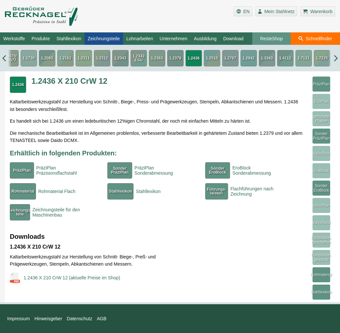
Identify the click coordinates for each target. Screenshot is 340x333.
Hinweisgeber (48, 318)
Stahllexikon (68, 38)
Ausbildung (205, 38)
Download (233, 38)
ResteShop (271, 38)
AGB (102, 318)
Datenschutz (79, 318)
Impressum (18, 318)
